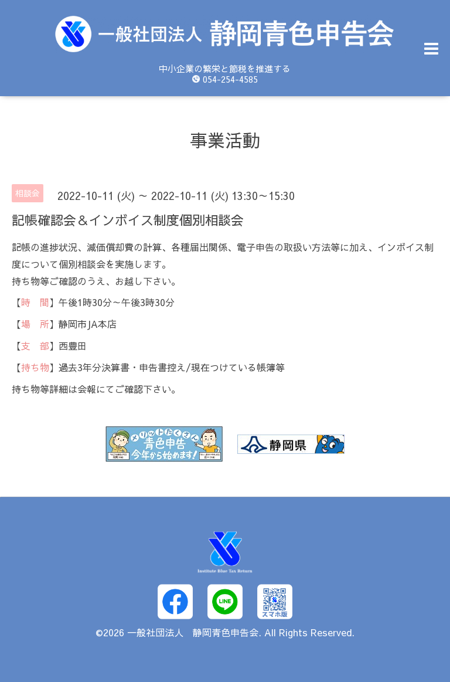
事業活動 (225, 140)
